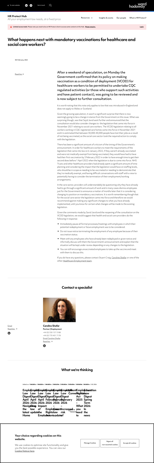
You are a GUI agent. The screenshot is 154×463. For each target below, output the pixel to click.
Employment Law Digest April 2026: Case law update (76, 394)
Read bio (19, 74)
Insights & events (106, 18)
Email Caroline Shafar (51, 338)
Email (10, 326)
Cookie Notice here (24, 451)
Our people (121, 18)
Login (142, 27)
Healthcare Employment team (77, 261)
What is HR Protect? (137, 18)
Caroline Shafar (119, 258)
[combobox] (87, 18)
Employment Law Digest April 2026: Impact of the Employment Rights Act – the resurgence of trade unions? (115, 397)
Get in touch (41, 5)
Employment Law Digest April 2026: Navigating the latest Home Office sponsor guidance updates (37, 397)
